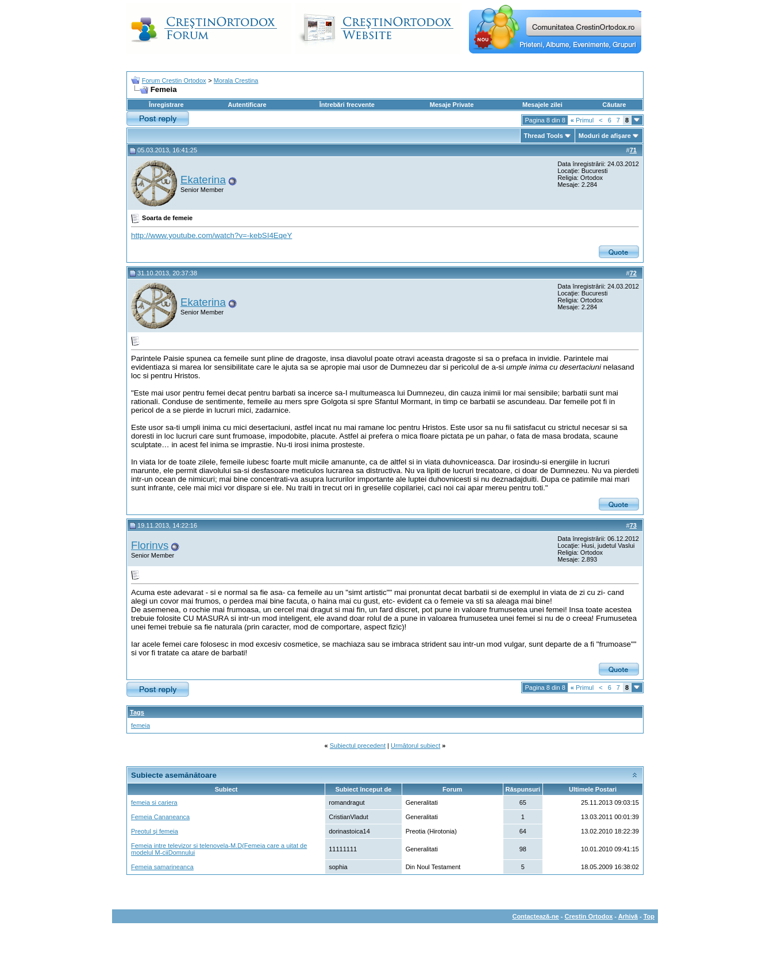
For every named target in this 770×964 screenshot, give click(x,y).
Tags (137, 712)
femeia (140, 725)
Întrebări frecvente (347, 104)
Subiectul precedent (358, 745)
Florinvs (149, 545)
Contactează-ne (535, 916)
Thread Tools (543, 135)
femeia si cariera (154, 802)
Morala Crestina (236, 80)
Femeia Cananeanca (160, 816)
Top (649, 916)
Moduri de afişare (605, 135)
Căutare (614, 104)
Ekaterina (203, 180)
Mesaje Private (451, 104)
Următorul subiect (415, 745)
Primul (582, 120)
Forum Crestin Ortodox (174, 80)
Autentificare (247, 104)
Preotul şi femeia (154, 831)
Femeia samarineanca (162, 866)
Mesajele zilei (542, 104)
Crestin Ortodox (589, 916)
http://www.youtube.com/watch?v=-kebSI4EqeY (211, 235)
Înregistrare (166, 104)
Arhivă (628, 916)
